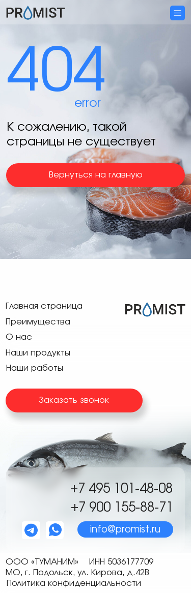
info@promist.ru (125, 530)
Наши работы (34, 368)
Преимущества (38, 322)
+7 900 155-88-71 (122, 507)
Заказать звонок (74, 400)
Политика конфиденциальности (74, 583)
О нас (19, 337)
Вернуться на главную (96, 175)
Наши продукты (38, 353)
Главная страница (44, 306)
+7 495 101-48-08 (121, 488)
